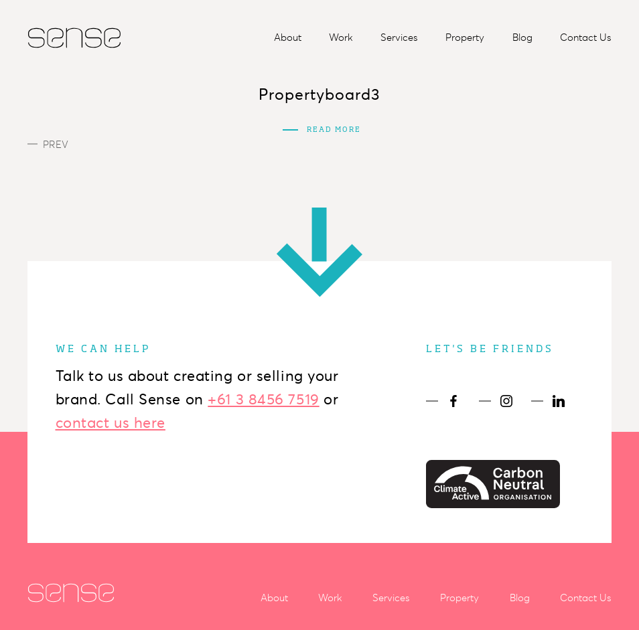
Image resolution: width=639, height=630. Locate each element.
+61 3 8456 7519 (263, 399)
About (287, 37)
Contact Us (586, 37)
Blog (522, 37)
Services (399, 37)
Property (464, 37)
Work (341, 37)
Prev (47, 145)
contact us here (110, 423)
